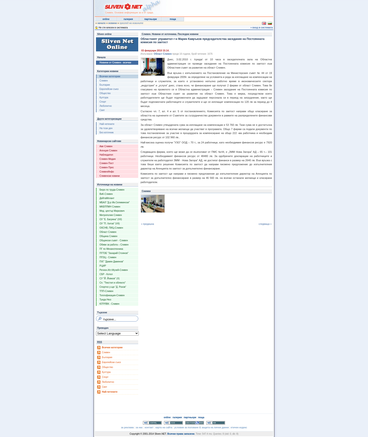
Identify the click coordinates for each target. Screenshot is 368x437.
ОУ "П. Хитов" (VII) (110, 223)
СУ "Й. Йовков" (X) (109, 278)
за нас (139, 427)
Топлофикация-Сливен (112, 295)
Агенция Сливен (108, 150)
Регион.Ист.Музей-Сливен (114, 270)
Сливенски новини (110, 176)
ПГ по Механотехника (111, 249)
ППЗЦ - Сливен (108, 257)
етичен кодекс (239, 427)
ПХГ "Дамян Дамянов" (112, 261)
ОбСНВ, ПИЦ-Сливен (111, 227)
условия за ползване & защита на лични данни (201, 427)
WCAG (215, 423)
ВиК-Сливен (106, 194)
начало (101, 23)
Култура (104, 97)
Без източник (107, 132)
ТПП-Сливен (106, 291)
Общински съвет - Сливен (114, 240)
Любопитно (106, 106)
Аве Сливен (106, 146)
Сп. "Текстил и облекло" (113, 282)
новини (112, 23)
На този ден (106, 128)
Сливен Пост (107, 163)
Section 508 (194, 423)
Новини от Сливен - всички (115, 62)
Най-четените (107, 124)
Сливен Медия (107, 159)
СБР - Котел (106, 274)
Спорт (103, 101)
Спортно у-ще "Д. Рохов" (113, 287)
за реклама (127, 427)
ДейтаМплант (107, 198)
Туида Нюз (105, 299)
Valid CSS (173, 423)
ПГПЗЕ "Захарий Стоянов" (114, 253)
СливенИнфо (107, 171)
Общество (105, 93)
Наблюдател (106, 154)
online (106, 19)
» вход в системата (261, 27)
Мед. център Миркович (112, 211)
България (105, 85)
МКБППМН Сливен (110, 206)
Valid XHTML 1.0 (152, 423)
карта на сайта (163, 427)
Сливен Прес (107, 167)
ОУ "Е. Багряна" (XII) (111, 219)
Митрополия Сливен (111, 215)
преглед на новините (131, 23)
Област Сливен (108, 232)
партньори (150, 19)
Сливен (104, 80)
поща (173, 19)
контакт (149, 427)
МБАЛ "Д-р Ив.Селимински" (115, 202)
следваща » (265, 224)
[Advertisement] (215, 7)
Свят (102, 110)
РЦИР (103, 265)
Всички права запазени (180, 434)
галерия (128, 19)
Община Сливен (108, 236)
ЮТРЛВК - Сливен (109, 304)
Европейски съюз (109, 89)
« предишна (147, 224)
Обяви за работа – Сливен (114, 244)
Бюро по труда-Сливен (112, 189)
